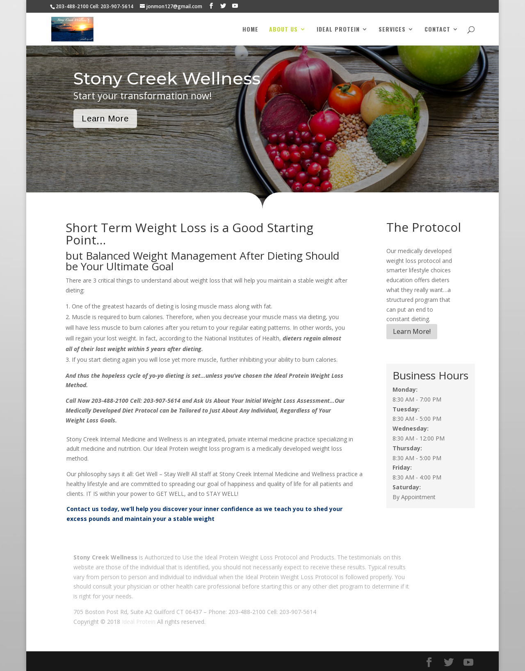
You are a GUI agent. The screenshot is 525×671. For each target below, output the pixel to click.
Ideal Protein (338, 29)
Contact (437, 29)
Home (250, 29)
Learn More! (412, 331)
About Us (283, 29)
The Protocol (423, 227)
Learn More (105, 118)
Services (392, 29)
